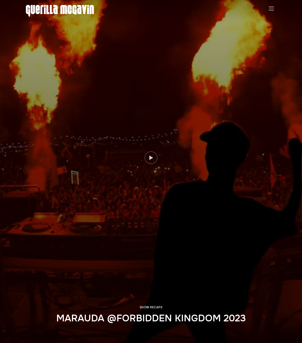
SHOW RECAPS (151, 307)
